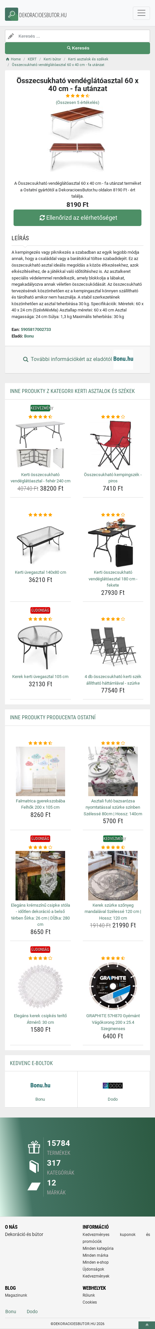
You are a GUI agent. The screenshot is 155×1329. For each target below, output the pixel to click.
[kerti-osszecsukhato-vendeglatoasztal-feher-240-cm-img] (40, 445)
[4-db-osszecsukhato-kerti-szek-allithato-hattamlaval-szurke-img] (113, 647)
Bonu (29, 336)
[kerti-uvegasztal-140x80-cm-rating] (40, 515)
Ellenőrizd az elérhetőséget (77, 217)
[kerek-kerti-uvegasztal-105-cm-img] (40, 647)
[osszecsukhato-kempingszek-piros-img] (113, 445)
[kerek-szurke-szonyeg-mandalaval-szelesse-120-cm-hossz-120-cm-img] (113, 875)
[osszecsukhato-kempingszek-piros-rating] (113, 417)
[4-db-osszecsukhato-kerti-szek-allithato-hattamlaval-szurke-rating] (113, 619)
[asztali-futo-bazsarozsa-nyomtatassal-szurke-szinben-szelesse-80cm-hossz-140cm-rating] (113, 743)
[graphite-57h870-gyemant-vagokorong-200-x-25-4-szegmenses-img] (113, 986)
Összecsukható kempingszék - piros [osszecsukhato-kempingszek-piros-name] (113, 478)
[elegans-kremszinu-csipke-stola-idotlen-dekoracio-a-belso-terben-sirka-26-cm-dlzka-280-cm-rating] (40, 847)
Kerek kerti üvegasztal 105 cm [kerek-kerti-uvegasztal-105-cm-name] (40, 676)
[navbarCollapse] (141, 13)
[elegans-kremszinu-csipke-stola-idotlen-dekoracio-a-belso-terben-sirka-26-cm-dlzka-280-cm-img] (40, 875)
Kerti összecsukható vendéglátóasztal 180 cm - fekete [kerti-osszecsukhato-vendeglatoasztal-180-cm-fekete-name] (113, 579)
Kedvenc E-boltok (31, 1063)
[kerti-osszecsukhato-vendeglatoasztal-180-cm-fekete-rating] (113, 515)
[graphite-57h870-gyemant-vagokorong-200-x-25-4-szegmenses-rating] (113, 958)
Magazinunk (16, 1295)
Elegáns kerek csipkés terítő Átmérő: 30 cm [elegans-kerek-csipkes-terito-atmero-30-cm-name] (40, 1019)
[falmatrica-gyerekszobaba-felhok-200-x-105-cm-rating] (40, 743)
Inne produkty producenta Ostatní (53, 717)
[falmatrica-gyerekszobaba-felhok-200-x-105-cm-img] (40, 771)
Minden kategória (98, 1248)
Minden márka (95, 1255)
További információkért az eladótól (77, 360)
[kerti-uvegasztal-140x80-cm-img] (40, 542)
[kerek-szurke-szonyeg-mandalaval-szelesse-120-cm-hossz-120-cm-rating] (113, 847)
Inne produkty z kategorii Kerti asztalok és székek (72, 391)
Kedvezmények (96, 1276)
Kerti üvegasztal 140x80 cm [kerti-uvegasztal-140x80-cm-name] (40, 572)
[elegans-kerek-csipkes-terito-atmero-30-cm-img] (40, 986)
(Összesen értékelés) (77, 102)
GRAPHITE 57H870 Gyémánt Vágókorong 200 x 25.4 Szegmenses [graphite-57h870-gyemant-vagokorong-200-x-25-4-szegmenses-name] (113, 1022)
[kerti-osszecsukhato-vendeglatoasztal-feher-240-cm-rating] (40, 417)
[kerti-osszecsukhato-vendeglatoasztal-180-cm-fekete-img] (113, 542)
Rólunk (89, 1295)
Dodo (32, 1311)
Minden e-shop (96, 1262)
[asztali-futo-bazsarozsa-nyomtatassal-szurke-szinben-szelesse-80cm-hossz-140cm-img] (113, 771)
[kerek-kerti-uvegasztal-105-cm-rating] (40, 619)
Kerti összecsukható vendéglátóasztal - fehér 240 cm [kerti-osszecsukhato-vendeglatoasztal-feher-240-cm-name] (40, 478)
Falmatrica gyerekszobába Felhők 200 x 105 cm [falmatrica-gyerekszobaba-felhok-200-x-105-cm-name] (40, 804)
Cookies (90, 1302)
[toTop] (146, 1325)
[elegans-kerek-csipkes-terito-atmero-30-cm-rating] (40, 958)
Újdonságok (93, 1269)
